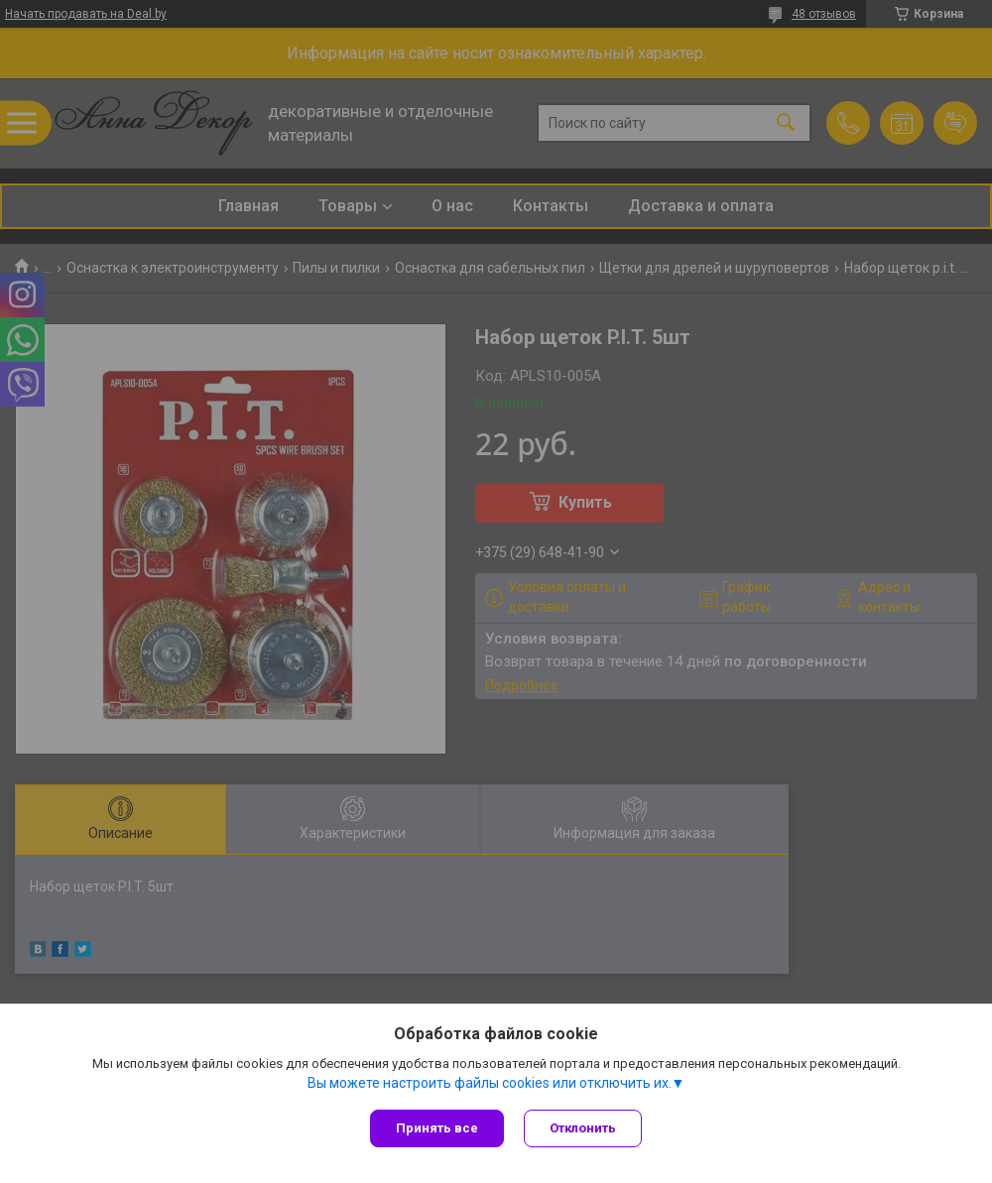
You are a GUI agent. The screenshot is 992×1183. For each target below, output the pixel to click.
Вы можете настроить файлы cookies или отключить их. (490, 1083)
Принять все (437, 1128)
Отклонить (583, 1128)
